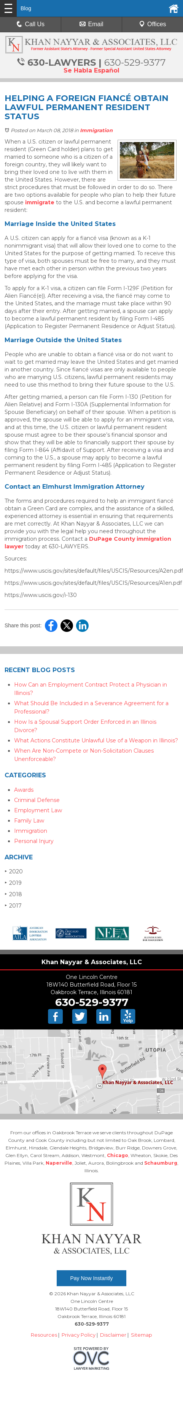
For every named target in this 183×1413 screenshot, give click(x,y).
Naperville (59, 1163)
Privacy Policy (78, 1335)
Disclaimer (113, 1335)
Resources (44, 1335)
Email (91, 24)
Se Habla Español (91, 70)
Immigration (96, 130)
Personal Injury (34, 841)
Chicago (117, 1155)
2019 (13, 882)
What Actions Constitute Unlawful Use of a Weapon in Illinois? (96, 740)
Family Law (29, 820)
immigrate (39, 202)
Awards (23, 789)
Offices (152, 24)
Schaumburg (160, 1163)
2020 (14, 871)
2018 (13, 894)
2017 (13, 905)
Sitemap (141, 1335)
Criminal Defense (37, 800)
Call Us (30, 24)
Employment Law (38, 810)
